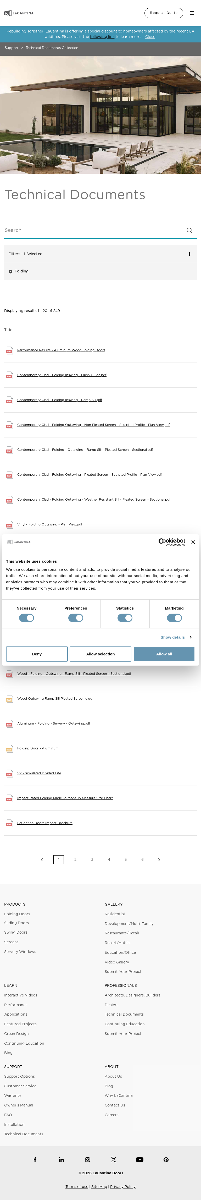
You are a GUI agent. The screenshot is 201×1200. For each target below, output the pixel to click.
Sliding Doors (16, 923)
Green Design (16, 1034)
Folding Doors (17, 914)
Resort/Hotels (117, 943)
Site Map (99, 1187)
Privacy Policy (123, 1187)
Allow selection (100, 654)
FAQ (8, 1115)
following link (102, 37)
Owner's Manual (18, 1105)
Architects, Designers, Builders (132, 995)
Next (159, 859)
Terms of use (76, 1187)
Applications (15, 1014)
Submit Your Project (123, 972)
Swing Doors (15, 932)
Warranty (12, 1096)
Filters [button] (100, 254)
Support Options (19, 1076)
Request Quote (164, 12)
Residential (115, 914)
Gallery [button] (114, 904)
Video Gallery (117, 962)
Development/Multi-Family (129, 924)
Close (150, 37)
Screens (11, 942)
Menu (191, 13)
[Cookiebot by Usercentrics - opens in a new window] (162, 542)
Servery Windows (20, 952)
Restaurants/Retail (122, 933)
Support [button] (13, 1067)
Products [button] (14, 904)
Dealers (111, 1005)
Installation (14, 1125)
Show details (173, 637)
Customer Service (20, 1086)
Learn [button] (10, 986)
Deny (37, 654)
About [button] (112, 1067)
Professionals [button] (121, 986)
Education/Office (120, 953)
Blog (8, 1053)
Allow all (164, 654)
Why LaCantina (119, 1096)
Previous (42, 859)
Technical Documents (124, 1014)
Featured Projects (20, 1024)
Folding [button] (18, 271)
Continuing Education (24, 1043)
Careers (112, 1115)
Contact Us (115, 1105)
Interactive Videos (20, 995)
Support (11, 48)
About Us (113, 1076)
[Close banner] (193, 542)
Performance (15, 1005)
